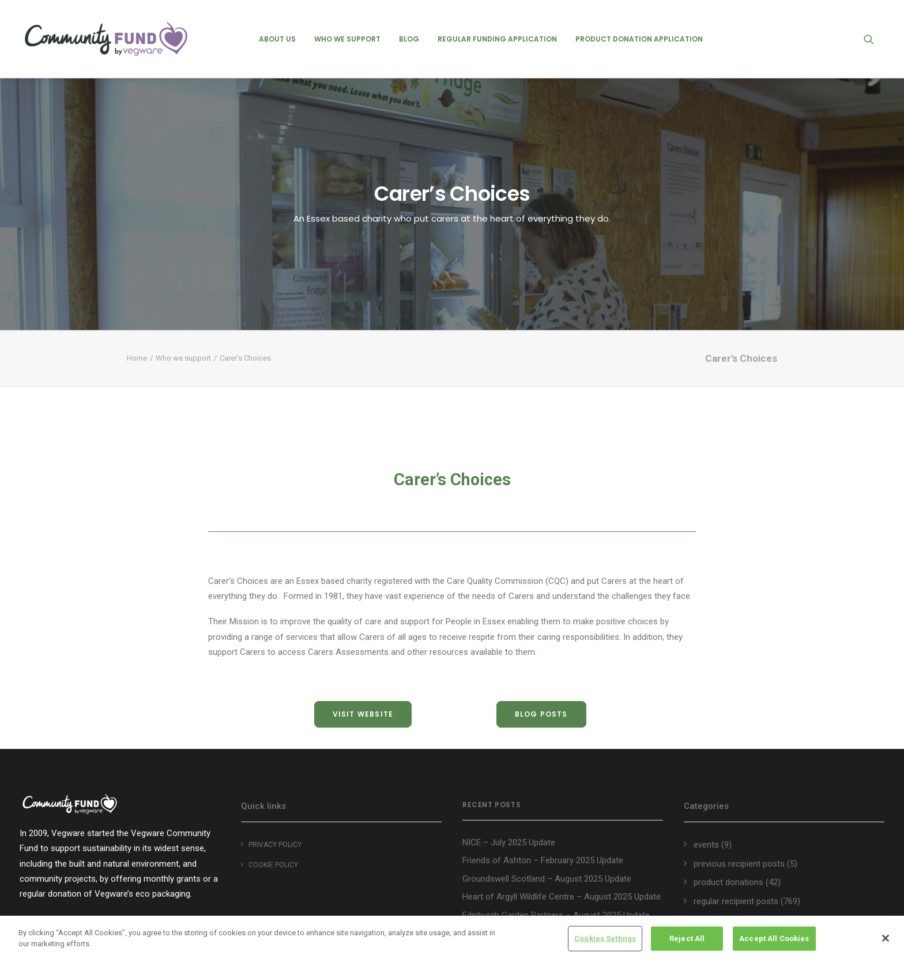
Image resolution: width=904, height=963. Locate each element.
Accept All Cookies (774, 940)
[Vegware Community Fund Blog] (106, 39)
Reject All (687, 940)
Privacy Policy (275, 845)
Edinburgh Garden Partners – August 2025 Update (556, 915)
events (706, 845)
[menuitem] (277, 39)
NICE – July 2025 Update (508, 842)
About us (277, 39)
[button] (874, 39)
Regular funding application (497, 39)
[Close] (885, 940)
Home (137, 358)
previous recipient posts (739, 864)
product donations (728, 882)
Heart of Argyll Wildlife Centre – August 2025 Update (561, 896)
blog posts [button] (541, 714)
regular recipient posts (736, 901)
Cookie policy (273, 865)
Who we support (347, 39)
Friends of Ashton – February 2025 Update (542, 860)
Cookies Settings (605, 940)
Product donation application (639, 39)
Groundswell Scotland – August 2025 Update (546, 879)
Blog (409, 39)
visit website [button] (363, 714)
